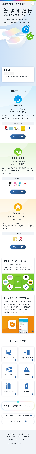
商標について (13, 439)
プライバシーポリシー (24, 434)
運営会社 (26, 436)
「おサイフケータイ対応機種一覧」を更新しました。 (18, 78)
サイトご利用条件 (10, 434)
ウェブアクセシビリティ (14, 436)
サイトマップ (23, 439)
